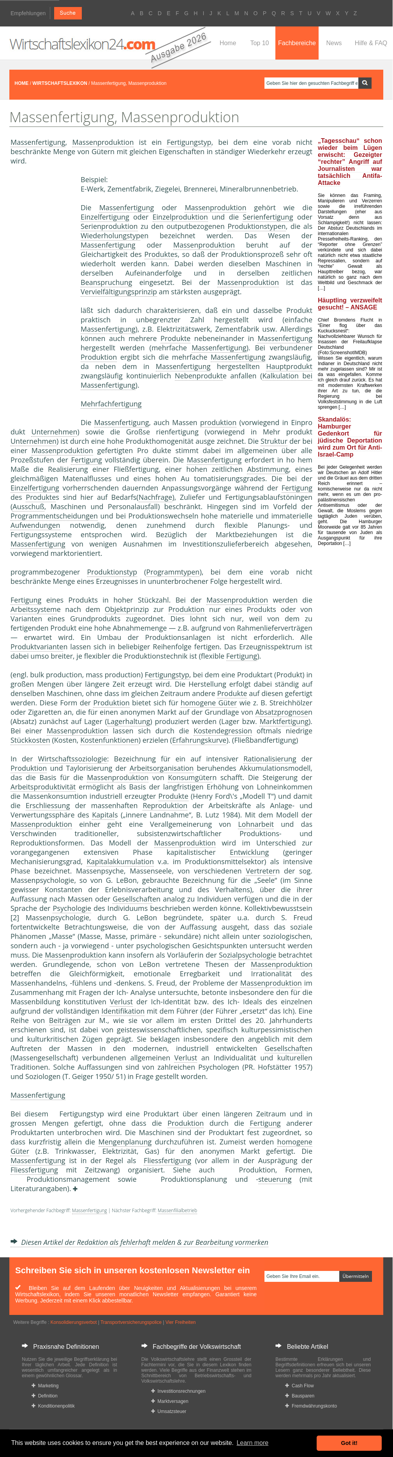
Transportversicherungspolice (131, 1322)
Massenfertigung (38, 142)
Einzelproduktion (180, 216)
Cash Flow (299, 1385)
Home (228, 43)
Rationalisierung (269, 758)
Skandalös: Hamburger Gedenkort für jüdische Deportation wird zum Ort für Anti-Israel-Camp (350, 437)
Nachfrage (156, 497)
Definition (45, 1396)
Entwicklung (249, 852)
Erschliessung (48, 805)
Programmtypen (172, 571)
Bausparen (299, 1396)
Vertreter (260, 870)
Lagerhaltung (128, 721)
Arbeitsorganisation (162, 768)
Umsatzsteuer (169, 1411)
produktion (218, 422)
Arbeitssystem (34, 609)
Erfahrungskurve (199, 740)
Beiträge (62, 1020)
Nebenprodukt (199, 375)
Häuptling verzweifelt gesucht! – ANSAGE (350, 304)
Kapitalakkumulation (120, 861)
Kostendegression (223, 730)
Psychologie (72, 908)
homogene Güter (209, 702)
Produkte (159, 254)
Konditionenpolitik (53, 1406)
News (334, 43)
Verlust (121, 1001)
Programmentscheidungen (54, 515)
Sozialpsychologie (247, 955)
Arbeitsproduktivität (43, 786)
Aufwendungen (35, 525)
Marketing (45, 1385)
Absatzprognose (282, 712)
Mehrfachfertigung (111, 403)
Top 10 (259, 43)
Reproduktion (165, 805)
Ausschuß (28, 506)
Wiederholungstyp (110, 235)
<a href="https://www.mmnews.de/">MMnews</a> (42, 295)
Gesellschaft (132, 898)
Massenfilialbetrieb (177, 1210)
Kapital (103, 814)
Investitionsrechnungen (178, 1391)
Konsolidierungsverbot (74, 1322)
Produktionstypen (256, 226)
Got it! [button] (349, 1443)
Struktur (274, 441)
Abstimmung (268, 469)
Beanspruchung (106, 282)
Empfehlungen (28, 13)
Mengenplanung (125, 1141)
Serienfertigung (268, 216)
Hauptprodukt (289, 366)
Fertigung (86, 459)
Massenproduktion (103, 142)
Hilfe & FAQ (371, 43)
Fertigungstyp (189, 142)
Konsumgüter (190, 777)
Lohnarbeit (256, 824)
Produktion (99, 357)
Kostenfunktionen (109, 740)
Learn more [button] (252, 1442)
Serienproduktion (109, 226)
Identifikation (123, 1011)
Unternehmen (54, 431)
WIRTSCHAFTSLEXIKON (59, 83)
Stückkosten (30, 740)
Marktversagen (170, 1401)
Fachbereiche (297, 43)
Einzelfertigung (105, 216)
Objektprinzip (127, 609)
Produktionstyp (112, 571)
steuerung (274, 1179)
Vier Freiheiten (181, 1322)
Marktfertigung (283, 721)
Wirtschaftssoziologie (72, 758)
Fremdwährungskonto (311, 1406)
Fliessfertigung (167, 1160)
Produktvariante (37, 646)
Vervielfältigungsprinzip (119, 291)
